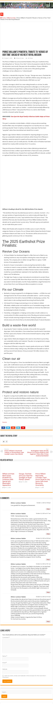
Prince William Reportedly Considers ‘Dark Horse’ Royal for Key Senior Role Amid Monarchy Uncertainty (42, 458)
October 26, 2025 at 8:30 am (43, 517)
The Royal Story (21, 696)
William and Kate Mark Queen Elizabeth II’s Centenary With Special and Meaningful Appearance (8, 458)
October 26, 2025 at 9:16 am (43, 575)
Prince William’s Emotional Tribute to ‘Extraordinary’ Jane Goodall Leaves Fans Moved (15, 430)
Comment (6, 616)
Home (3, 18)
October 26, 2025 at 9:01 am (43, 542)
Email (4, 641)
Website (4, 648)
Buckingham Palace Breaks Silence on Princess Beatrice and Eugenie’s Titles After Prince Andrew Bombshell (38, 431)
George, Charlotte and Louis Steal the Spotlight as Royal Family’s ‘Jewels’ (25, 455)
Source (4, 401)
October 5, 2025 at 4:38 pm (44, 481)
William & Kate (11, 18)
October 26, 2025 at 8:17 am (43, 492)
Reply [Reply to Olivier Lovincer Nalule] (48, 487)
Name (4, 634)
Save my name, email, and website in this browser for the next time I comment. (24, 655)
